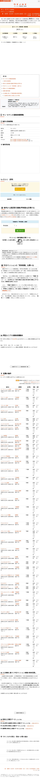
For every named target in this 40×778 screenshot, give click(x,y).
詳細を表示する (35, 723)
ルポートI (3, 540)
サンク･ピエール (5, 444)
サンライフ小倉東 (5, 652)
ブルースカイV (4, 660)
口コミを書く (20, 189)
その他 (29, 13)
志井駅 (16, 587)
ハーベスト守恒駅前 (5, 456)
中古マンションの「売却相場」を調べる (12, 86)
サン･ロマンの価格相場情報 (9, 78)
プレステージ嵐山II (5, 612)
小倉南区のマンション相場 (7, 215)
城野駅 (16, 435)
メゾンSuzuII (4, 498)
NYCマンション (4, 410)
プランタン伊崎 (4, 405)
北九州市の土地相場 (11, 216)
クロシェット (4, 440)
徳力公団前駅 (18, 410)
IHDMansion (3, 548)
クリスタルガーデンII (6, 562)
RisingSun (3, 477)
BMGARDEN (3, 583)
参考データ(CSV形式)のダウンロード (32, 382)
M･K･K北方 (3, 418)
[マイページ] (12, 1)
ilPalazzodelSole (4, 523)
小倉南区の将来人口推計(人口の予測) (12, 95)
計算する (20, 230)
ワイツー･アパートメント (7, 427)
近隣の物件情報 (6, 90)
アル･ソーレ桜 (4, 397)
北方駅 (24, 139)
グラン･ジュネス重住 (6, 515)
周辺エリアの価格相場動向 (9, 88)
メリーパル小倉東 (5, 482)
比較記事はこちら (6, 290)
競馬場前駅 (25, 140)
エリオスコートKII (5, 490)
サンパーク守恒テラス (6, 628)
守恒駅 (16, 456)
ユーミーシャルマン (5, 461)
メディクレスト (4, 507)
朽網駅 (16, 482)
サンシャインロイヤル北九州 (7, 620)
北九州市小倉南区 (18, 13)
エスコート (3, 604)
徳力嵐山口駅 (18, 424)
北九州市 (11, 13)
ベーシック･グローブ (6, 469)
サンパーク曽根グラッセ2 (7, 636)
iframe (20, 58)
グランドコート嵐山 (5, 531)
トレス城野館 (4, 435)
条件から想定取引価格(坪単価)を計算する (12, 83)
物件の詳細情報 (7, 81)
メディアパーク (4, 567)
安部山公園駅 (18, 389)
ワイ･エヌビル (4, 600)
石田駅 (16, 405)
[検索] (1, 1)
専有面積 (5, 225)
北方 (25, 13)
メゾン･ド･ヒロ (4, 448)
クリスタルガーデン (5, 556)
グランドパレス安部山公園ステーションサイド (7, 645)
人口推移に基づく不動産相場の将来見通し (12, 93)
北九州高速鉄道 (36, 13)
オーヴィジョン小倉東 (6, 389)
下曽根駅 (17, 397)
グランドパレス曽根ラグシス (7, 575)
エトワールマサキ (5, 424)
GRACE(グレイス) (5, 587)
